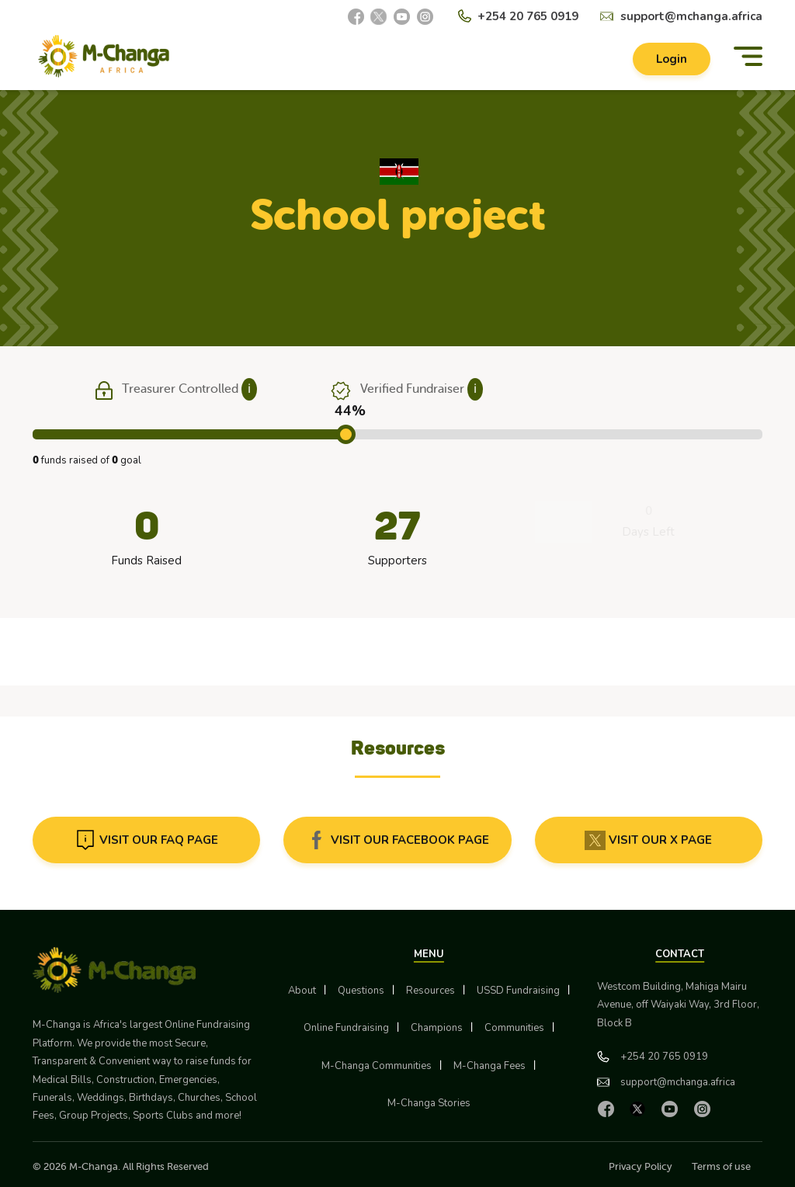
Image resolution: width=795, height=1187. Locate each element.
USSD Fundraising (518, 991)
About (302, 991)
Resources (430, 991)
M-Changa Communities (376, 1066)
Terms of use (721, 1166)
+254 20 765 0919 (527, 16)
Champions (437, 1028)
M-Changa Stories (428, 1103)
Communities (514, 1028)
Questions (361, 991)
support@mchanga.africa (691, 16)
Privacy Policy (640, 1166)
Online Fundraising (346, 1028)
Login (671, 59)
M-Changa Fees (489, 1066)
